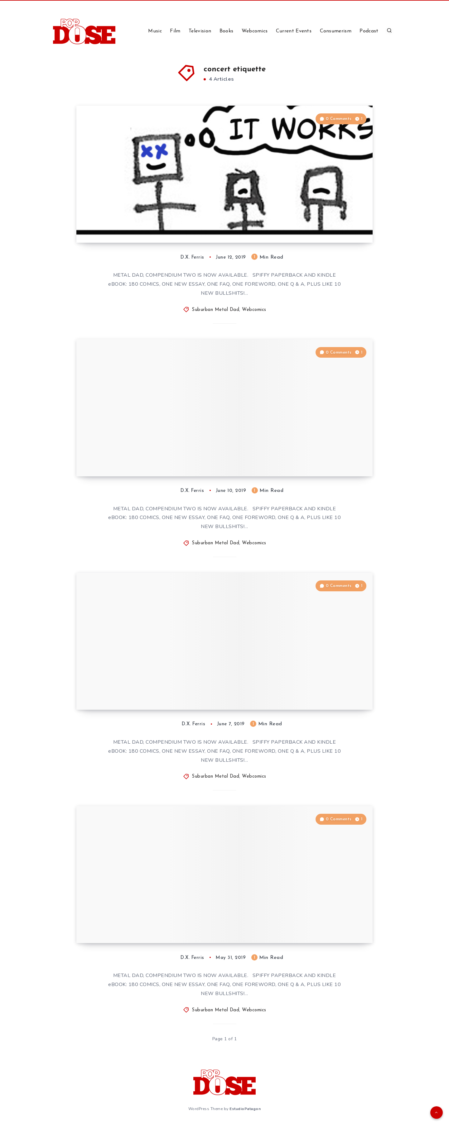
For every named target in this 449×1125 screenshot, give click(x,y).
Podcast (369, 31)
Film (175, 31)
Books (227, 31)
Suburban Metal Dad (215, 309)
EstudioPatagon (245, 1108)
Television (200, 31)
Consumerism (335, 31)
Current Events (293, 31)
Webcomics (255, 31)
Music (155, 31)
